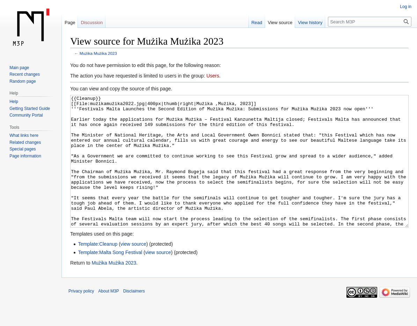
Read (256, 22)
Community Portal (26, 115)
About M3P (108, 317)
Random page (22, 81)
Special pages (22, 149)
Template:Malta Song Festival (110, 278)
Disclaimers (134, 317)
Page (70, 22)
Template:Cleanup (97, 270)
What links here (23, 135)
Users (212, 76)
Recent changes (24, 74)
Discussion (92, 22)
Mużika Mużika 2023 (98, 53)
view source (133, 270)
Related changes (25, 142)
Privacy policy (81, 317)
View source (280, 22)
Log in (405, 6)
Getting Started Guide (29, 108)
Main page (19, 67)
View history (310, 22)
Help (13, 101)
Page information (25, 156)
